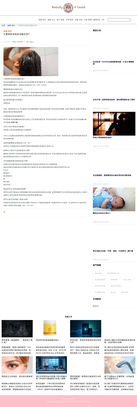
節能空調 (124, 292)
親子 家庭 (60, 20)
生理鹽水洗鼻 (100, 292)
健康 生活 (51, 20)
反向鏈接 (98, 273)
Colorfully (6, 42)
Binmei (96, 306)
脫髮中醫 (14, 122)
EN (103, 20)
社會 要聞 (88, 20)
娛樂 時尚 (42, 20)
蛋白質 (113, 292)
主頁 (3, 26)
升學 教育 (69, 20)
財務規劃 (114, 280)
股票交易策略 (100, 286)
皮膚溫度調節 (100, 280)
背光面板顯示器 (113, 273)
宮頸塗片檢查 (116, 286)
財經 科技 (78, 20)
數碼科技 (96, 20)
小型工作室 (127, 280)
